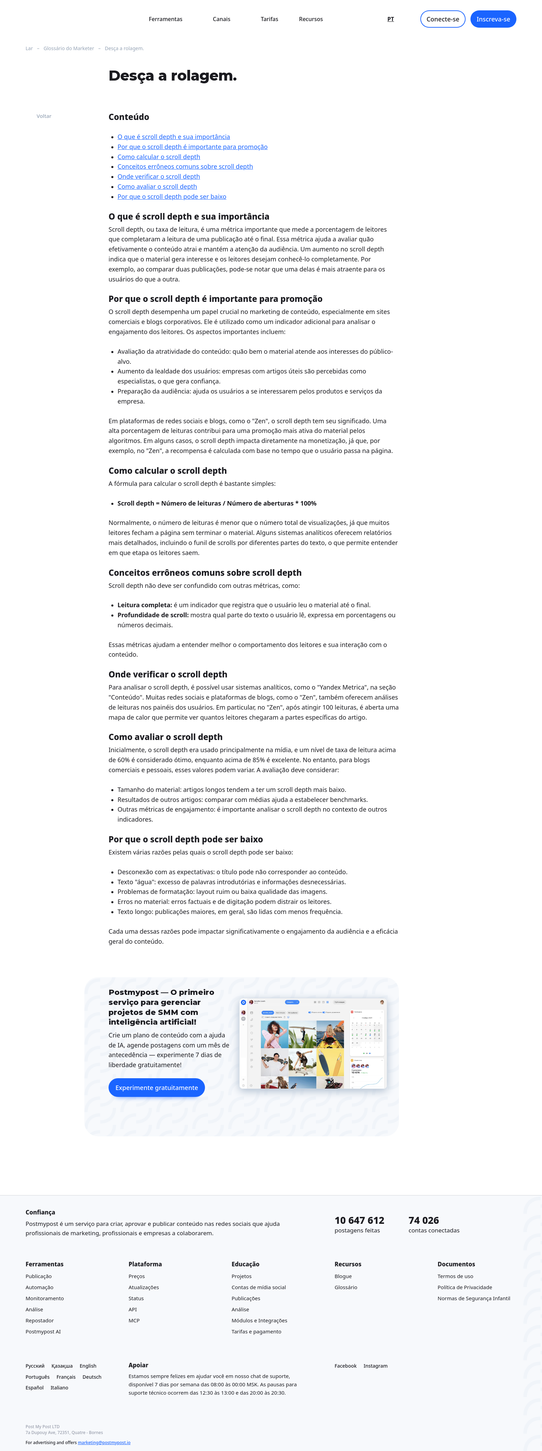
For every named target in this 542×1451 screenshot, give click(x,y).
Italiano (59, 1387)
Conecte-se (443, 19)
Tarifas (269, 19)
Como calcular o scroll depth (159, 157)
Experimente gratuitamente (156, 1087)
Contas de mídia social (259, 1287)
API (133, 1309)
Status (136, 1298)
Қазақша (62, 1365)
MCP (134, 1320)
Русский (35, 1365)
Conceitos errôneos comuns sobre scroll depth (185, 167)
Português (37, 1377)
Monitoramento (45, 1298)
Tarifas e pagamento (256, 1331)
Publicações (246, 1298)
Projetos (242, 1276)
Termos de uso (455, 1276)
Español (35, 1387)
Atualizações (144, 1287)
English (88, 1365)
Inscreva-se (493, 19)
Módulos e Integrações (259, 1320)
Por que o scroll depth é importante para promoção (193, 146)
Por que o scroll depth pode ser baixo (172, 196)
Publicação (39, 1276)
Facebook (346, 1365)
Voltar (39, 116)
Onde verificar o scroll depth (159, 176)
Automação (39, 1287)
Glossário (346, 1287)
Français (65, 1377)
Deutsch (92, 1377)
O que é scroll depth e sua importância (174, 136)
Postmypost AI (43, 1331)
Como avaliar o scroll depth (157, 186)
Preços (137, 1276)
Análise (34, 1309)
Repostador (40, 1320)
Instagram (376, 1365)
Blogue (343, 1276)
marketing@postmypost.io (104, 1442)
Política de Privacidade (465, 1287)
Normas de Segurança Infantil (474, 1298)
